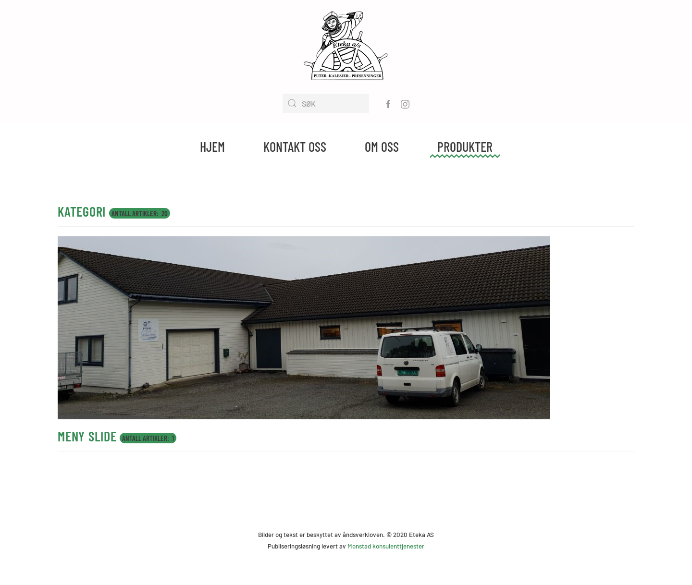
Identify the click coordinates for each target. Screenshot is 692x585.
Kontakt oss (294, 146)
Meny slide (87, 436)
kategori (82, 211)
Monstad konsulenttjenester (385, 546)
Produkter (465, 146)
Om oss (382, 146)
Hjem (212, 146)
